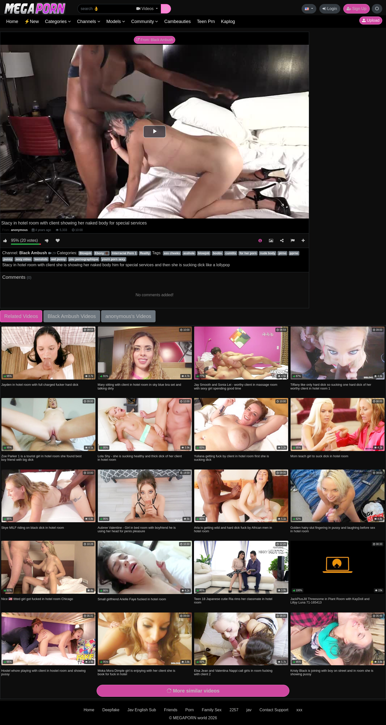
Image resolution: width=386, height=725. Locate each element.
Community (144, 21)
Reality (145, 253)
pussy (7, 259)
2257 (233, 710)
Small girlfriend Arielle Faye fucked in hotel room (132, 599)
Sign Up (356, 8)
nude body (267, 253)
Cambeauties (177, 21)
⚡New (31, 21)
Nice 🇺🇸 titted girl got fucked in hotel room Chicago (37, 599)
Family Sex (211, 710)
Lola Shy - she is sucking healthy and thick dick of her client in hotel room (140, 458)
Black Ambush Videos (72, 316)
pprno (294, 253)
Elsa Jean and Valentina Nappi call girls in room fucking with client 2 (233, 672)
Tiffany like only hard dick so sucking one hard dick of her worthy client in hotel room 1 (330, 386)
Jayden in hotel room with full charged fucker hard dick (39, 384)
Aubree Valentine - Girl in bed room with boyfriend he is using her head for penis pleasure (137, 529)
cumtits (230, 253)
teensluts (41, 259)
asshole (189, 253)
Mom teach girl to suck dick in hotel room (319, 456)
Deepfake (111, 710)
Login (330, 8)
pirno (282, 253)
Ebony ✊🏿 (102, 253)
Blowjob (85, 253)
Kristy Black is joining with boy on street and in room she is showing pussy (331, 672)
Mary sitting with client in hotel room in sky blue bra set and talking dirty (139, 386)
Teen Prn (206, 21)
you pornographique (83, 259)
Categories (58, 21)
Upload (371, 20)
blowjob (203, 253)
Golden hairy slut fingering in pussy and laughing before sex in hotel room (332, 529)
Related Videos (21, 316)
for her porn (248, 253)
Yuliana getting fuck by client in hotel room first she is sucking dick (231, 458)
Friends (170, 710)
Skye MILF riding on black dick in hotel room (32, 528)
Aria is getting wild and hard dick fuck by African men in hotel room (233, 529)
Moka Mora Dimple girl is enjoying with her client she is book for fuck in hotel (136, 672)
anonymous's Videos (128, 316)
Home (12, 21)
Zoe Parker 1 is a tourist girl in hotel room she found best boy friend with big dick (41, 458)
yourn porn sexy (113, 259)
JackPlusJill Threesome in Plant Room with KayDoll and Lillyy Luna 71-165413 (330, 600)
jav (248, 710)
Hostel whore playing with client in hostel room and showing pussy (43, 672)
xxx (299, 710)
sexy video (23, 259)
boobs (217, 253)
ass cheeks (172, 253)
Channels (88, 21)
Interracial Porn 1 (124, 253)
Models (115, 21)
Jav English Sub (141, 710)
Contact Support (273, 710)
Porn (189, 710)
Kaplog (228, 21)
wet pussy (58, 259)
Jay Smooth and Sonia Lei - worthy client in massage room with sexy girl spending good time (235, 386)
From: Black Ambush (154, 40)
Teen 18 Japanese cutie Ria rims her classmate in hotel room (233, 600)
